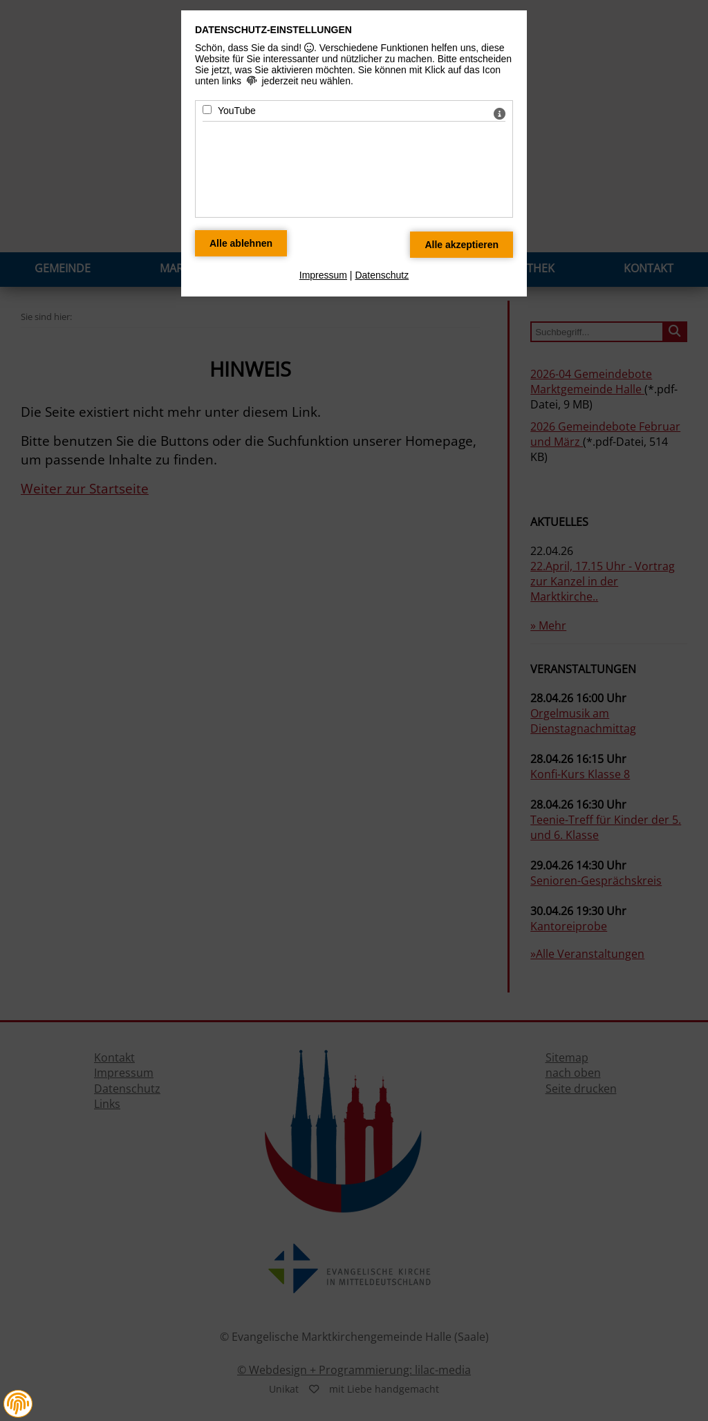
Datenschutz (382, 275)
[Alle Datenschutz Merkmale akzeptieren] (461, 245)
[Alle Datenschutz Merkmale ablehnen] (241, 243)
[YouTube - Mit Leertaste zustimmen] (207, 109)
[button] (18, 1404)
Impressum (323, 275)
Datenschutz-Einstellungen (273, 29)
